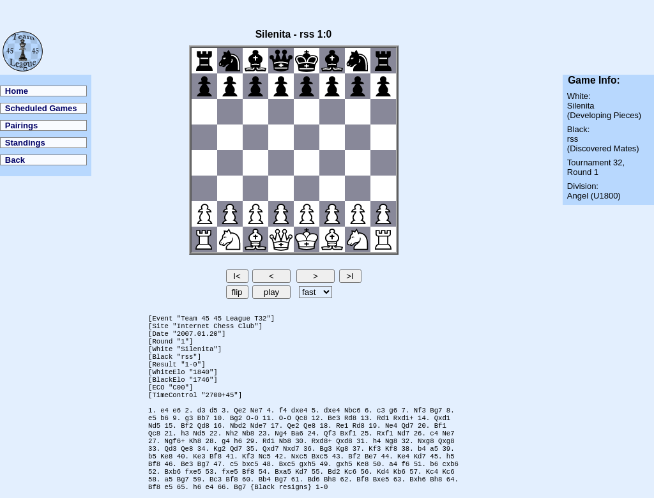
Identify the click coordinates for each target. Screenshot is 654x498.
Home (16, 91)
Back (15, 160)
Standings (25, 142)
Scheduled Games (41, 108)
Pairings (21, 125)
